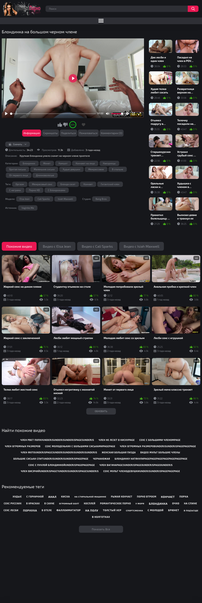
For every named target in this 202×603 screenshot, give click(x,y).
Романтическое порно (115, 503)
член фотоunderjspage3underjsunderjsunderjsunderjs (59, 452)
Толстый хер (112, 510)
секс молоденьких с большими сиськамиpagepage (80, 446)
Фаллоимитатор (68, 510)
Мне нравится (59, 124)
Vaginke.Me (28, 207)
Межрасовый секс (42, 184)
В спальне (117, 169)
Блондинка (158, 503)
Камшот (63, 163)
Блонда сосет (67, 184)
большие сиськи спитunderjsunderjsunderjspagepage (50, 458)
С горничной (35, 496)
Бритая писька (17, 169)
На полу (91, 510)
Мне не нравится (65, 124)
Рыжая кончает (121, 496)
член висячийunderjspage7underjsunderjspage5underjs (60, 471)
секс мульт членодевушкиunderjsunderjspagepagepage (141, 471)
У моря (140, 503)
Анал (52, 496)
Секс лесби (11, 510)
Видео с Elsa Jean (57, 246)
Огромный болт (69, 503)
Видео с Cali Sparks (97, 246)
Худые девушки (71, 169)
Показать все (101, 529)
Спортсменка (134, 510)
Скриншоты (50, 133)
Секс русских (12, 503)
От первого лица (18, 175)
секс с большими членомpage (159, 440)
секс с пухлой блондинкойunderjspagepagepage (61, 465)
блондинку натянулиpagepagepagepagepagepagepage (151, 458)
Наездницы (109, 163)
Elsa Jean (25, 199)
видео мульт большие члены (160, 452)
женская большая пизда (119, 452)
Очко (175, 503)
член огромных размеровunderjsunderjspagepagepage (158, 446)
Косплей (89, 503)
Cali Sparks (44, 199)
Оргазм (20, 184)
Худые (17, 496)
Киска (65, 496)
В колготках (101, 516)
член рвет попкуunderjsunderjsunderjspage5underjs (57, 440)
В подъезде (191, 510)
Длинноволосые (45, 175)
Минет (46, 163)
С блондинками (56, 190)
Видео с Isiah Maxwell (141, 246)
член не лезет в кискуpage (117, 440)
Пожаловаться (88, 133)
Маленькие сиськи (44, 169)
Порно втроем (146, 496)
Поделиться (68, 133)
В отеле (47, 510)
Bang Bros (101, 199)
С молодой (155, 510)
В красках (33, 503)
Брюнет (173, 510)
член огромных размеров (22, 446)
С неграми (15, 190)
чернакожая (101, 458)
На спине (190, 503)
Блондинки (29, 163)
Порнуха (30, 510)
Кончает (88, 184)
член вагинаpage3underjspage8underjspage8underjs (136, 465)
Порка (183, 496)
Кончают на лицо (85, 163)
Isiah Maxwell (65, 199)
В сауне (49, 503)
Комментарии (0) (111, 133)
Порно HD (34, 190)
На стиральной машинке (90, 496)
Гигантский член (110, 184)
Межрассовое (96, 169)
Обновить (101, 411)
